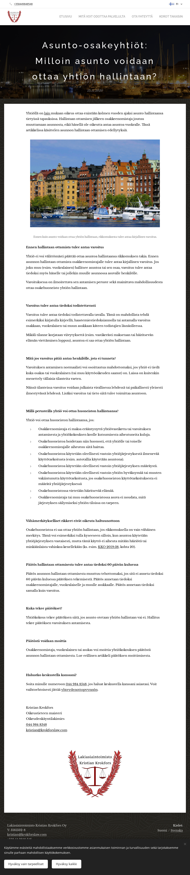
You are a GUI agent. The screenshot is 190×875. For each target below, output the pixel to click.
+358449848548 (23, 4)
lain (47, 113)
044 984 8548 (76, 684)
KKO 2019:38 (108, 547)
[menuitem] (73, 17)
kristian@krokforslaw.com (46, 730)
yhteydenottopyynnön (79, 690)
